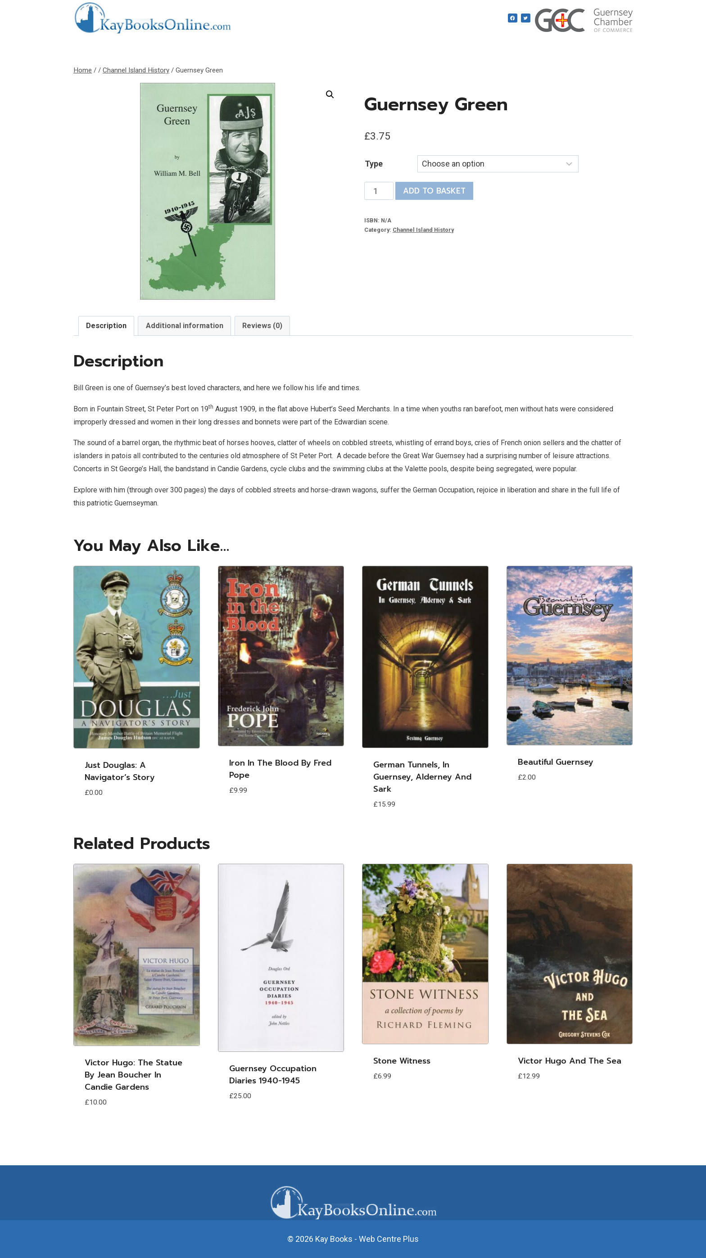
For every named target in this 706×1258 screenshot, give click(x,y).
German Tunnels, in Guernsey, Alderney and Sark (422, 776)
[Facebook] (512, 18)
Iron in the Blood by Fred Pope (280, 769)
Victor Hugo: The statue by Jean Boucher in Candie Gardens (133, 1074)
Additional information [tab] (184, 325)
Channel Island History (423, 229)
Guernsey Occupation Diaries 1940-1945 (273, 1074)
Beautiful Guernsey (555, 762)
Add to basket (434, 191)
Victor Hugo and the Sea (569, 1061)
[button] (330, 94)
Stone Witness (401, 1061)
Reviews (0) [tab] (262, 325)
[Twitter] (525, 18)
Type (374, 163)
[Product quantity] (379, 191)
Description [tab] (106, 325)
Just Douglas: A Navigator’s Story (120, 771)
